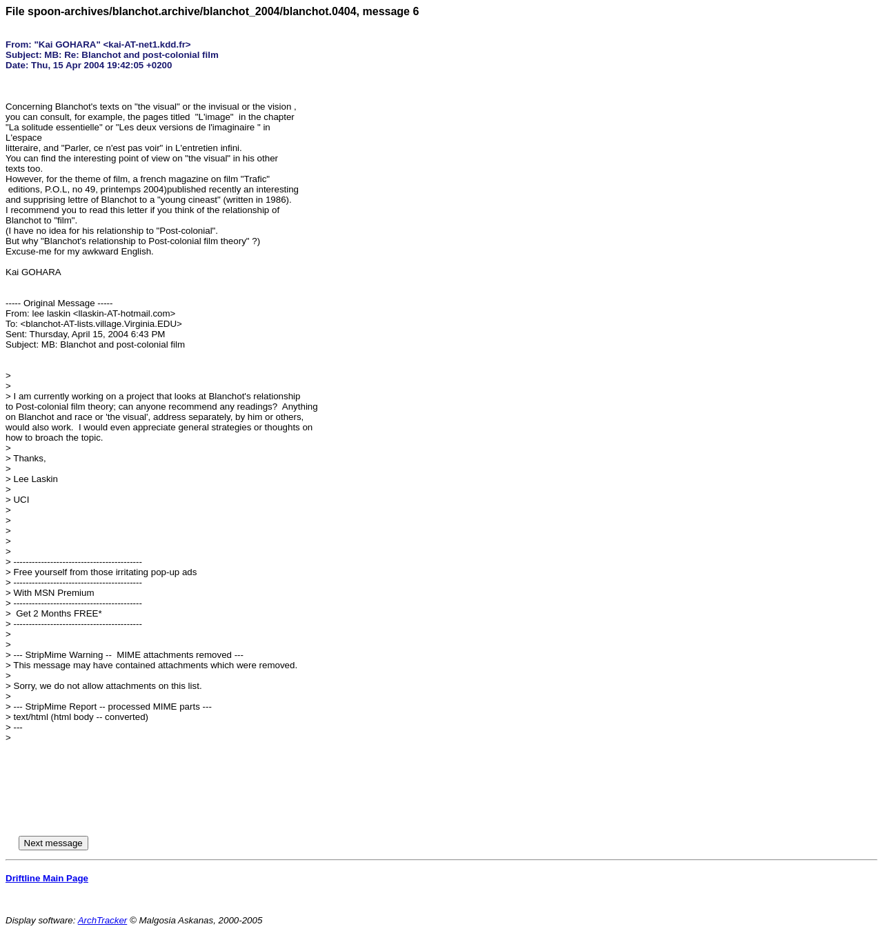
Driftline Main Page (47, 878)
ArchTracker (103, 920)
